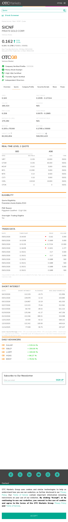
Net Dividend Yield (43, 119)
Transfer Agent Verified (15, 77)
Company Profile (28, 88)
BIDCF (8, 359)
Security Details (43, 88)
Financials (64, 88)
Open (4, 96)
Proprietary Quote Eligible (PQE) (14, 203)
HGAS (8, 356)
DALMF (9, 346)
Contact (5, 483)
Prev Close (6, 111)
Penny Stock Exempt (13, 70)
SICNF (19, 22)
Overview (7, 88)
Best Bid (5, 127)
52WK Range (40, 111)
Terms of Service (20, 495)
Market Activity (6, 22)
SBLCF (9, 349)
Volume (4, 104)
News (55, 88)
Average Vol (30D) (8, 119)
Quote (16, 88)
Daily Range (40, 96)
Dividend (39, 104)
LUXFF (9, 353)
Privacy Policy (60, 503)
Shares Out (41, 134)
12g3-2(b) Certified (13, 74)
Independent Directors (14, 81)
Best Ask (39, 127)
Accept (34, 516)
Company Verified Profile (19, 66)
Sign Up (60, 381)
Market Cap (7, 134)
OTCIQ (59, 3)
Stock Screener (10, 16)
